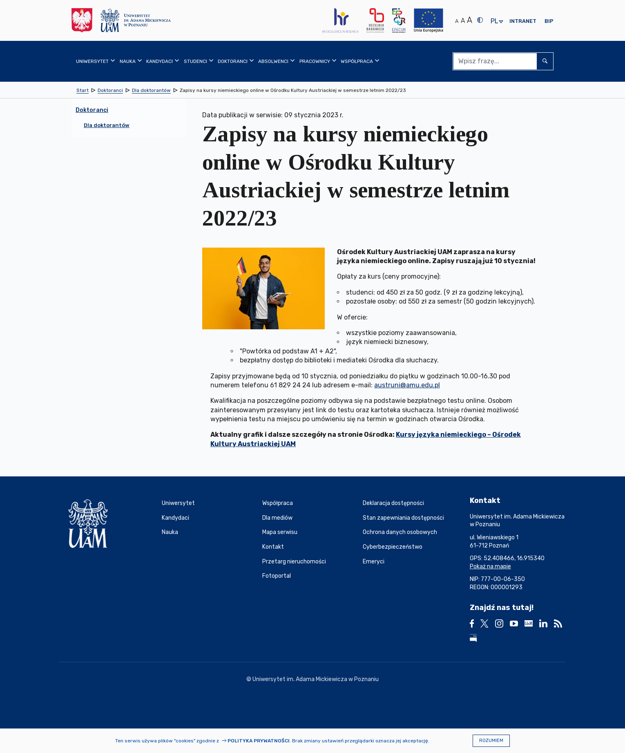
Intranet (522, 21)
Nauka (170, 532)
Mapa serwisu (279, 532)
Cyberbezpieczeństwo (392, 546)
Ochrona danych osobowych (400, 532)
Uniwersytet (178, 503)
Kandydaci (175, 517)
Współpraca (277, 503)
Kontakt (273, 546)
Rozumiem (491, 740)
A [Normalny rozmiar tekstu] (456, 21)
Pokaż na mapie (490, 566)
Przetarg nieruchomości (294, 561)
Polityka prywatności (259, 741)
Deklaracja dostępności (393, 503)
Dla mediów (277, 517)
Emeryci (373, 561)
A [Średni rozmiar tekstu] (463, 21)
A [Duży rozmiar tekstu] (469, 20)
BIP (549, 21)
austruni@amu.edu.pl (407, 385)
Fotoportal (276, 575)
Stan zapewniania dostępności (403, 517)
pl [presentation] (494, 21)
